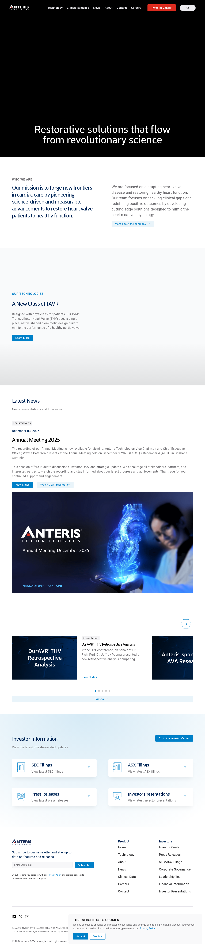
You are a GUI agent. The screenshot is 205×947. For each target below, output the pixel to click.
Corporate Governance (175, 869)
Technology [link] (126, 854)
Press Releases (170, 854)
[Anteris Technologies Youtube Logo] (27, 917)
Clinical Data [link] (127, 877)
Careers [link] (123, 884)
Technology (55, 7)
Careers (136, 7)
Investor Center (170, 847)
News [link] (122, 869)
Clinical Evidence (78, 7)
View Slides (89, 677)
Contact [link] (123, 891)
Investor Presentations (175, 891)
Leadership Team (171, 877)
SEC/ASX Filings (170, 862)
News (96, 7)
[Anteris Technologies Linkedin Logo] (14, 917)
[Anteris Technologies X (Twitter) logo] (21, 917)
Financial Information (174, 884)
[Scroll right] (186, 624)
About (109, 7)
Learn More (22, 337)
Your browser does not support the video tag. (102, 78)
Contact (122, 7)
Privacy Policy (54, 875)
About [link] (122, 862)
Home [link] (122, 847)
